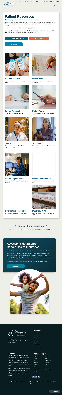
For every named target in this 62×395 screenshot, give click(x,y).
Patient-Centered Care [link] (41, 178)
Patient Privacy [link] (48, 381)
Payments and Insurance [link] (15, 211)
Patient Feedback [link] (12, 111)
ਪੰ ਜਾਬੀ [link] (46, 366)
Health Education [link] (12, 78)
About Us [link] (36, 333)
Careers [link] (36, 335)
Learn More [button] (16, 266)
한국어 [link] (35, 366)
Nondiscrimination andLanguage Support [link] (40, 353)
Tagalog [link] (47, 356)
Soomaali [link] (47, 368)
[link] (10, 4)
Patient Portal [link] (38, 111)
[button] (57, 5)
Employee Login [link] (10, 381)
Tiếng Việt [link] (47, 362)
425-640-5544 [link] (35, 229)
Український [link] (48, 360)
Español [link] (35, 358)
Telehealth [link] (36, 143)
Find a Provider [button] (39, 38)
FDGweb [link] (11, 344)
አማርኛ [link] (35, 369)
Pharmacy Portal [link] (39, 211)
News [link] (35, 343)
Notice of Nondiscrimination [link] (20, 381)
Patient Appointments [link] (14, 178)
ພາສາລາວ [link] (36, 368)
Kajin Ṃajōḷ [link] (48, 369)
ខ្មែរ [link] (46, 358)
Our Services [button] (14, 44)
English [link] (35, 356)
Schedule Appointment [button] (16, 38)
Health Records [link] (38, 78)
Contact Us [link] (36, 337)
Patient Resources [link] (38, 347)
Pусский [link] (36, 371)
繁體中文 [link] (47, 364)
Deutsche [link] (36, 362)
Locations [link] (36, 341)
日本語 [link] (35, 364)
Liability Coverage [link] (38, 339)
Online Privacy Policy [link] (32, 381)
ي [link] (34, 360)
